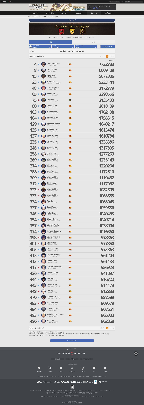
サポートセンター (73, 376)
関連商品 (57, 359)
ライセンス (80, 376)
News (50, 371)
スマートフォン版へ (73, 348)
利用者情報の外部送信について (99, 376)
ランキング (34, 16)
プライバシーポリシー (63, 376)
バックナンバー (107, 46)
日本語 (128, 1)
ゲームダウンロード (86, 359)
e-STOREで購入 (72, 359)
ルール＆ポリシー (87, 376)
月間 (93, 42)
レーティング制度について (43, 376)
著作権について (54, 376)
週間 (50, 42)
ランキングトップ (72, 340)
